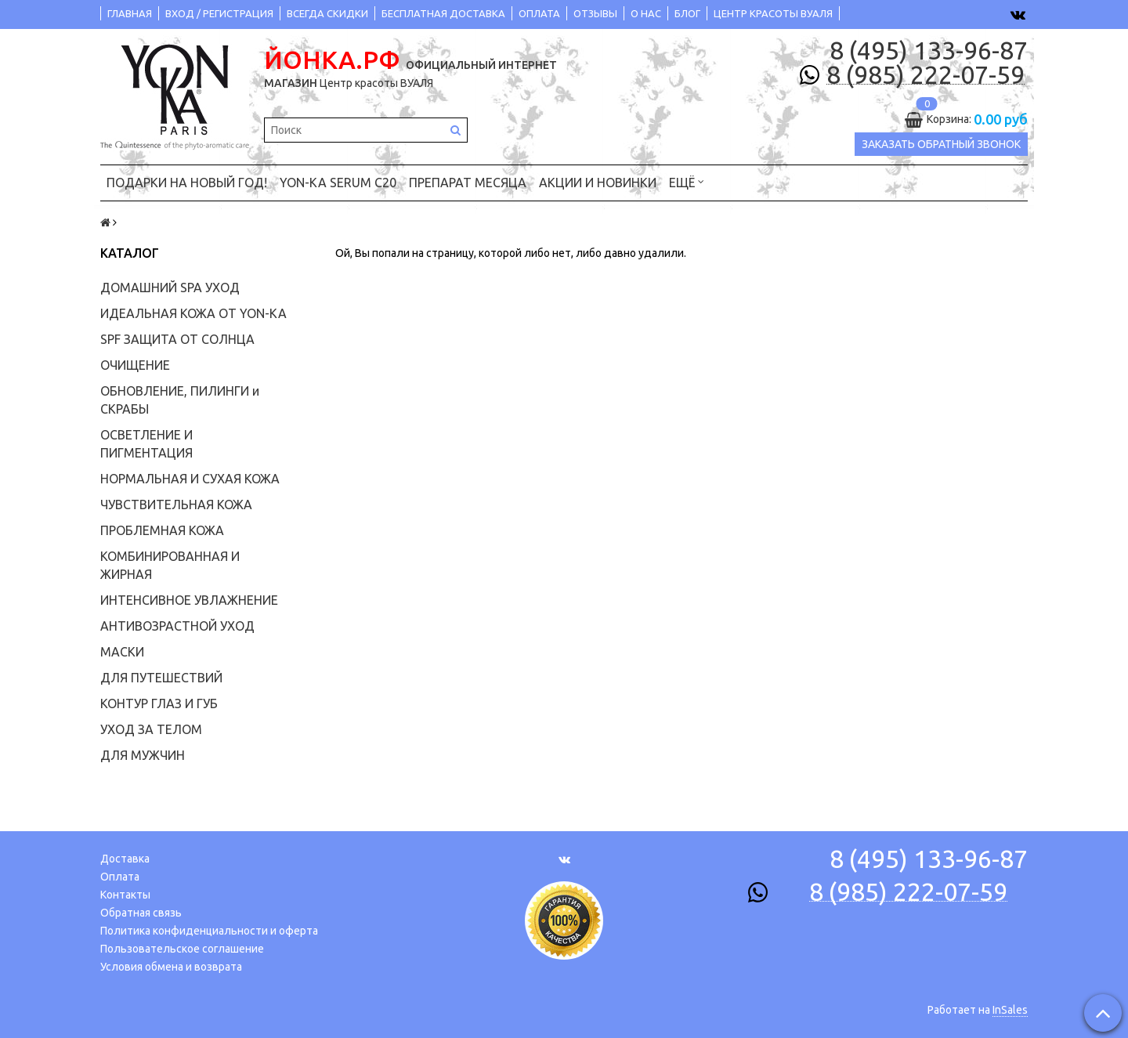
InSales (1010, 1010)
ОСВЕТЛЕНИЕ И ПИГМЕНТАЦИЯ (146, 444)
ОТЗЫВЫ (595, 13)
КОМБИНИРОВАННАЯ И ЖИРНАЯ (170, 565)
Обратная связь (141, 912)
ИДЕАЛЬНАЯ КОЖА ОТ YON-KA (193, 313)
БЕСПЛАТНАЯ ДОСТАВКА (443, 13)
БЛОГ (687, 13)
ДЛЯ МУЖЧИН (142, 755)
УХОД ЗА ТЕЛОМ (151, 729)
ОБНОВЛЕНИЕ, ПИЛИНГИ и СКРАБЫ (179, 400)
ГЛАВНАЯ (129, 13)
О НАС (646, 13)
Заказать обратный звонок (941, 144)
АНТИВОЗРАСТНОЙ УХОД (177, 626)
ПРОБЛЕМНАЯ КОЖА (162, 530)
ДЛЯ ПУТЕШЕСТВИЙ (161, 678)
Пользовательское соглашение (182, 948)
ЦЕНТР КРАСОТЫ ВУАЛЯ (773, 13)
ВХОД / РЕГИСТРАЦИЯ (219, 13)
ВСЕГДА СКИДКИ (327, 13)
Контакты (125, 894)
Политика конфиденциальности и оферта (209, 930)
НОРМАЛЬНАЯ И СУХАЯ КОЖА (190, 479)
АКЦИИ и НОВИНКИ (597, 182)
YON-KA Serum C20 (338, 182)
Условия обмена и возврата (171, 966)
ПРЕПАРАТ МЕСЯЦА (467, 182)
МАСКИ (122, 652)
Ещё (686, 181)
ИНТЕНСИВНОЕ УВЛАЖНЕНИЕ (189, 600)
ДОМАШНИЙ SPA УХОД (170, 287)
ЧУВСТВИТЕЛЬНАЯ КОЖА (176, 504)
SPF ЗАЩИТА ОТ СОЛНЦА (177, 339)
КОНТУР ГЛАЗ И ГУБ (159, 703)
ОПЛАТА (539, 13)
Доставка (125, 858)
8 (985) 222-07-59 (925, 75)
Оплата (119, 876)
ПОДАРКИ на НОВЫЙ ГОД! (187, 182)
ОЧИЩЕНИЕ (135, 365)
